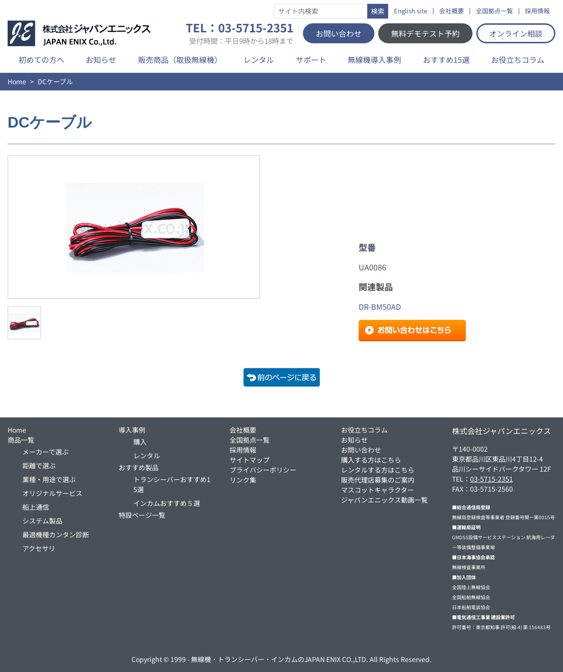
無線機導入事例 (374, 59)
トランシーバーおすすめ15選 (172, 484)
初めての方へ (41, 59)
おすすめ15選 (446, 59)
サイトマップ (250, 459)
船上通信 (35, 507)
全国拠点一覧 (494, 11)
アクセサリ (38, 548)
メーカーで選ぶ (45, 451)
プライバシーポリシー (263, 469)
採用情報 (537, 11)
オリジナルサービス (52, 493)
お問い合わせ (339, 33)
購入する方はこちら (371, 459)
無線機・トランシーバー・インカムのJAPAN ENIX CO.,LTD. (279, 659)
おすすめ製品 (139, 467)
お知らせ (101, 59)
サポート (311, 59)
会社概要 (451, 11)
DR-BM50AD (380, 306)
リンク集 (243, 479)
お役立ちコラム (517, 59)
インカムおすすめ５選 (166, 503)
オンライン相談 (516, 33)
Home (17, 81)
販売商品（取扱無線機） (180, 59)
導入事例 (132, 430)
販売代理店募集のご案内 (377, 479)
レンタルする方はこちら (377, 469)
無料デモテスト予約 (425, 33)
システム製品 (42, 520)
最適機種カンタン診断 (55, 534)
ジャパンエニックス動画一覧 (384, 499)
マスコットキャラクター (377, 489)
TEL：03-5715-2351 (239, 33)
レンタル (258, 59)
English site (410, 11)
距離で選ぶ (39, 465)
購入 (140, 441)
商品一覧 (21, 440)
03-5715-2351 (491, 479)
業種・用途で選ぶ (49, 479)
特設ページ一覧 (142, 515)
